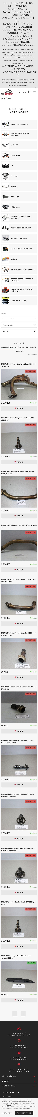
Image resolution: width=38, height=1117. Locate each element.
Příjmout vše (24, 1113)
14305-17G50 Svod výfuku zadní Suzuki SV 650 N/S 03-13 (18, 365)
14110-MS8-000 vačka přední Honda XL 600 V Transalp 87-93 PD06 (18, 849)
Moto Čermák (6, 98)
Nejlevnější (31, 347)
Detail (19, 408)
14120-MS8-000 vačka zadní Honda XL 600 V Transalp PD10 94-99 (17, 742)
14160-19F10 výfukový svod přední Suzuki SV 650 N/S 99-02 (17, 473)
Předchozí (14, 1013)
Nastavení (7, 1113)
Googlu (9, 1105)
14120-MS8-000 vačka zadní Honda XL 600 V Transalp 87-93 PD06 (17, 795)
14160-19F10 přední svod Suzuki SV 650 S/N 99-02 (19, 526)
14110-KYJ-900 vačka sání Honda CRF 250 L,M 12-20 (18, 903)
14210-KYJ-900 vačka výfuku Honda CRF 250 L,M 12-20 (17, 419)
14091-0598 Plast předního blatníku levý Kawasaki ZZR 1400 (16, 957)
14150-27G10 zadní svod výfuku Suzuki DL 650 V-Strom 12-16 (18, 634)
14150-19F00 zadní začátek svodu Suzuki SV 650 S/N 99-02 (18, 688)
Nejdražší (19, 351)
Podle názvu (20, 347)
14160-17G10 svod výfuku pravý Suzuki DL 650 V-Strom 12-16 (18, 580)
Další (23, 1013)
